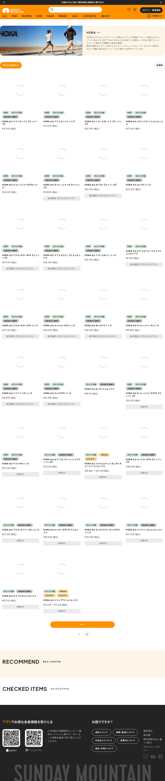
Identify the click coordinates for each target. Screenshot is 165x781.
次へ (82, 624)
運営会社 (148, 730)
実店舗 (146, 735)
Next (161, 2)
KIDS (39, 16)
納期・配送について (125, 732)
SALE (75, 16)
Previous (4, 2)
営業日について (128, 740)
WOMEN (27, 16)
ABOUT (105, 16)
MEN (14, 16)
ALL (4, 16)
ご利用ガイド (155, 16)
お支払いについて (103, 740)
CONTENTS (89, 16)
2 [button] (87, 634)
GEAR (50, 16)
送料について (101, 732)
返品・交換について (104, 748)
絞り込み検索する (11, 65)
